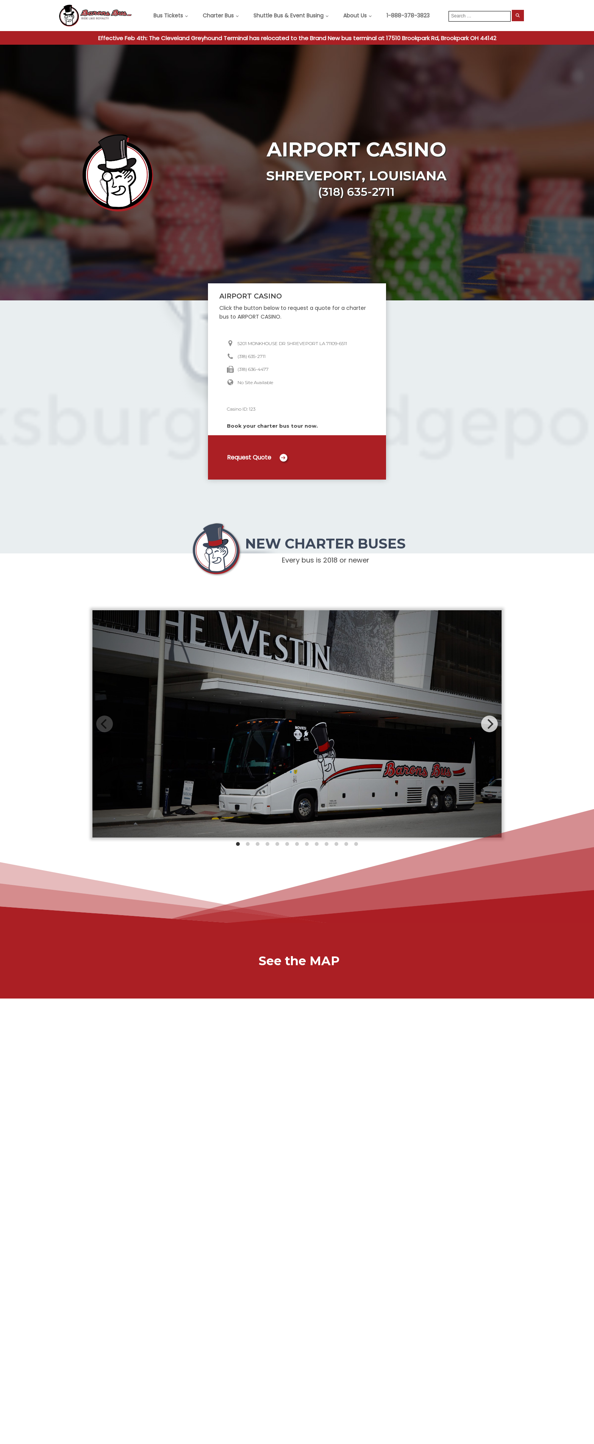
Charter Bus (218, 15)
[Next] (489, 724)
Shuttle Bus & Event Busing (288, 15)
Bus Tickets (168, 15)
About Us (355, 15)
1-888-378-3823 (408, 15)
